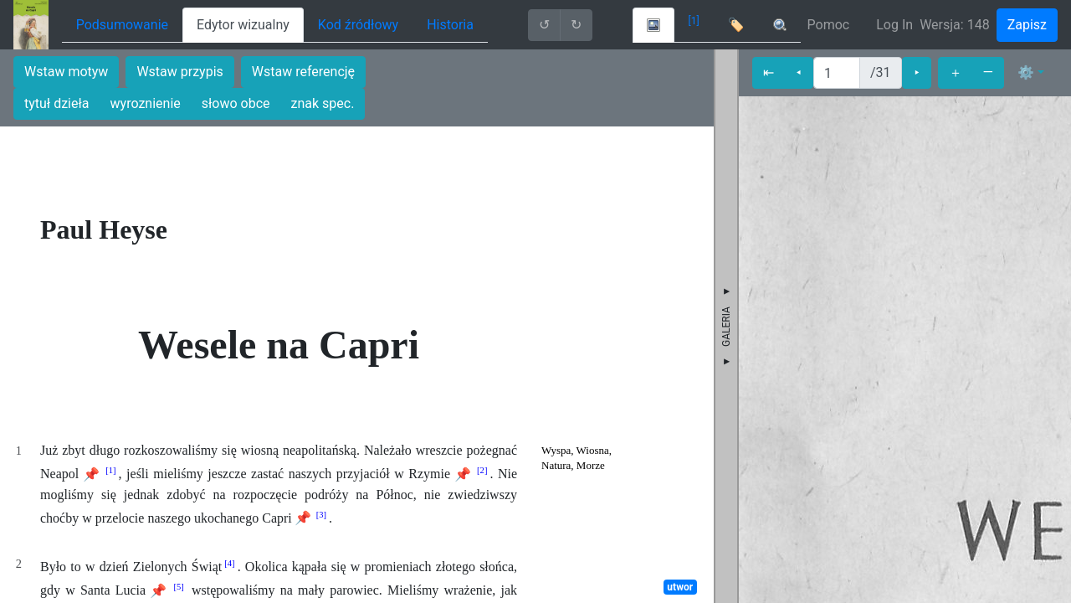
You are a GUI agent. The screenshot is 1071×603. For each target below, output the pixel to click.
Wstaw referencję (303, 72)
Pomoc (828, 25)
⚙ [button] (1025, 72)
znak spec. (323, 103)
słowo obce (236, 103)
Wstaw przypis (179, 72)
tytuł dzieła (57, 103)
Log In (894, 25)
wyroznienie (145, 103)
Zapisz (1027, 25)
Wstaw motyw (66, 72)
